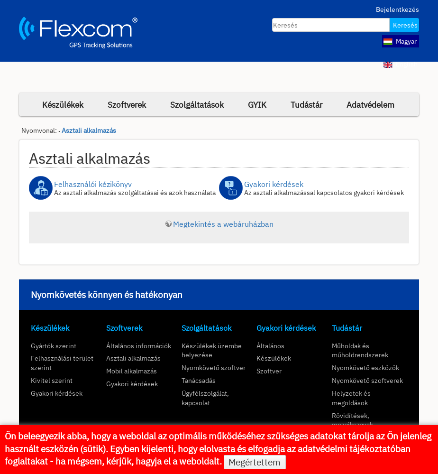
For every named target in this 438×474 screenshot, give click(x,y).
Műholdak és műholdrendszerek (360, 350)
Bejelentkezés (397, 9)
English (400, 64)
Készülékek (62, 104)
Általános (270, 345)
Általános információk (138, 345)
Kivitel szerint (52, 380)
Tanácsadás (199, 380)
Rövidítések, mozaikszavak (352, 420)
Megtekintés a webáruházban (223, 224)
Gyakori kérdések (56, 393)
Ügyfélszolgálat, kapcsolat (205, 398)
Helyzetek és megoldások (351, 398)
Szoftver (269, 370)
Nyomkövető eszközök (365, 367)
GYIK (257, 104)
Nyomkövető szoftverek (367, 380)
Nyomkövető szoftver (214, 367)
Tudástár (306, 104)
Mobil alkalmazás (131, 370)
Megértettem (254, 462)
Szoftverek (127, 104)
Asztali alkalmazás (89, 130)
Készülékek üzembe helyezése (212, 350)
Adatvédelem (370, 104)
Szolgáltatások (197, 104)
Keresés (405, 25)
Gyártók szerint (53, 345)
